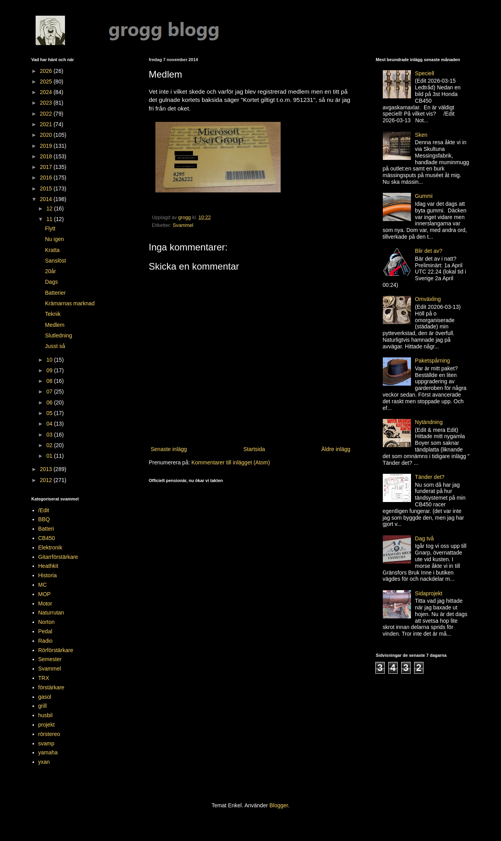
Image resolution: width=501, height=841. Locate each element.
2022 (47, 114)
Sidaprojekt (428, 593)
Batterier (55, 293)
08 (50, 381)
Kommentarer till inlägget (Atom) (230, 462)
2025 (47, 81)
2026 (47, 71)
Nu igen (54, 239)
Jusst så (55, 346)
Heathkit (48, 566)
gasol (44, 697)
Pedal (45, 631)
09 (50, 370)
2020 (47, 135)
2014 (47, 199)
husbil (45, 715)
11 (50, 219)
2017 (47, 167)
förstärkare (51, 687)
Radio (45, 641)
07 (50, 391)
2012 (47, 480)
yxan (44, 762)
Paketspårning (432, 360)
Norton (46, 622)
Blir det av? (428, 251)
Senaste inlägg (169, 449)
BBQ (44, 519)
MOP (44, 594)
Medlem (55, 325)
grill (42, 706)
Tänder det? (430, 477)
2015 (47, 188)
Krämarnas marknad (70, 303)
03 (50, 434)
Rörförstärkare (55, 650)
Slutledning (58, 335)
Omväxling (428, 299)
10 (50, 360)
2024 (47, 92)
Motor (45, 603)
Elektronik (50, 547)
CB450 (46, 538)
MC (42, 585)
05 (50, 413)
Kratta (52, 250)
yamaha (48, 752)
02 (50, 445)
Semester (50, 659)
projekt (46, 724)
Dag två (424, 538)
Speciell (424, 73)
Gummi (424, 196)
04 (50, 423)
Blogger (278, 805)
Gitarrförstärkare (58, 557)
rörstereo (49, 734)
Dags (51, 282)
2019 (47, 146)
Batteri (46, 529)
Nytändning (429, 422)
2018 (47, 156)
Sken (421, 135)
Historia (47, 575)
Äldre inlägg (335, 449)
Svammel (183, 225)
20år (50, 271)
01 (50, 456)
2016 (47, 177)
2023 (47, 103)
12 (50, 208)
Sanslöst (55, 260)
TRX (43, 678)
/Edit (43, 510)
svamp (46, 743)
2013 (47, 469)
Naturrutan (51, 612)
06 (50, 402)
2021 (47, 124)
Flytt (50, 228)
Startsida (254, 449)
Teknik (53, 314)
